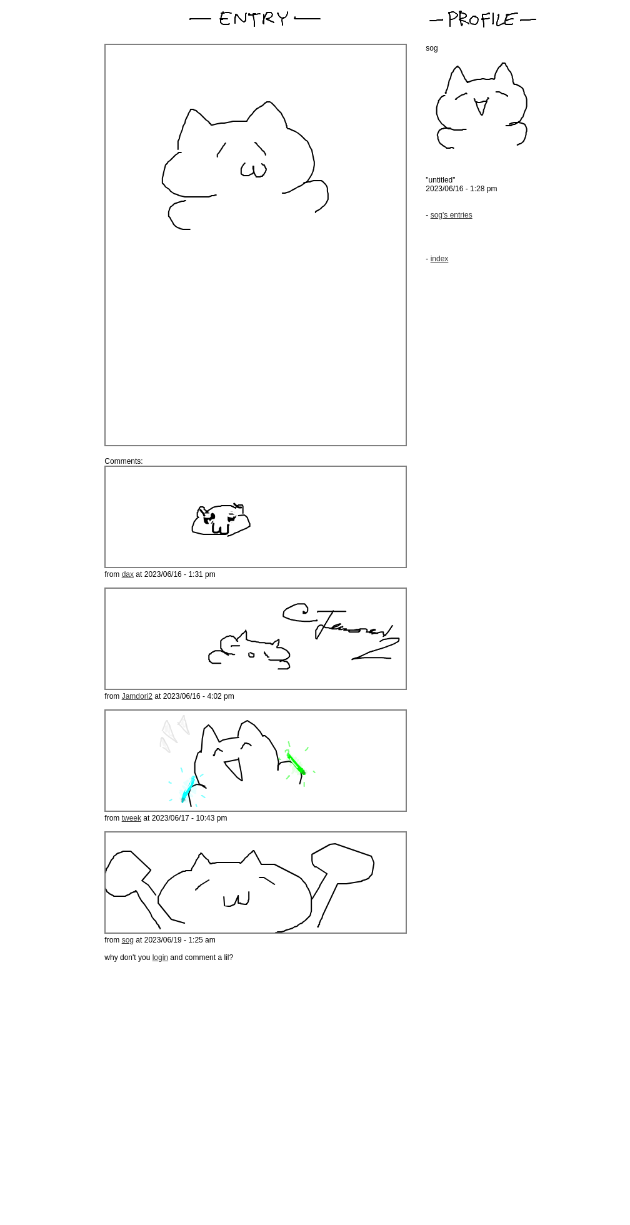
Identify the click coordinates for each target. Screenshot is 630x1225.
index (440, 258)
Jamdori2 (137, 696)
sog (128, 940)
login (160, 957)
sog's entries (451, 215)
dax (128, 574)
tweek (131, 818)
